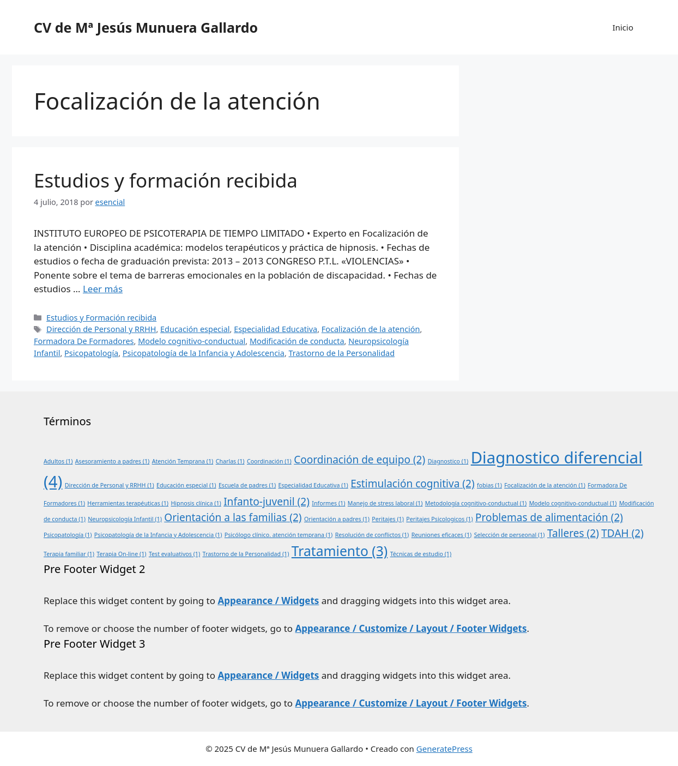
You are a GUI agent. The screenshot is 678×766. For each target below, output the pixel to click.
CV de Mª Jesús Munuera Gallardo (146, 27)
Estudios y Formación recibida (101, 317)
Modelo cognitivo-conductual (191, 341)
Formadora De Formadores (84, 341)
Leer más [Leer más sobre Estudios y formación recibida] (103, 288)
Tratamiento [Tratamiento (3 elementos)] (340, 551)
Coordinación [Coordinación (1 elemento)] (269, 461)
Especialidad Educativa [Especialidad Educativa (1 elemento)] (313, 485)
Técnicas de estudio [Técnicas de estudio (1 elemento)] (421, 554)
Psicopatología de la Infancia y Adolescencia (203, 353)
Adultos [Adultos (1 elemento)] (58, 461)
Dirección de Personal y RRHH (101, 329)
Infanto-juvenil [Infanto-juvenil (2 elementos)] (266, 501)
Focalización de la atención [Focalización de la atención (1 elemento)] (544, 485)
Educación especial (194, 329)
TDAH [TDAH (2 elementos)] (622, 533)
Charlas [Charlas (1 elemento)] (230, 461)
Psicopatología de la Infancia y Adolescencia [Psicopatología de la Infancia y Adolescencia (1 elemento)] (158, 535)
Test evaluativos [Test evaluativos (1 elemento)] (174, 554)
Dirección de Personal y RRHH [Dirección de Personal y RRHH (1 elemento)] (109, 485)
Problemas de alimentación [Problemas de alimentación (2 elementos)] (549, 517)
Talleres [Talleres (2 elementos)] (573, 533)
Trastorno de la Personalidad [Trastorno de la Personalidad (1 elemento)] (246, 554)
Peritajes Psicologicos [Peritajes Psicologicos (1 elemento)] (439, 519)
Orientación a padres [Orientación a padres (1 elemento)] (337, 519)
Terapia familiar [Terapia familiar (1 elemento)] (69, 554)
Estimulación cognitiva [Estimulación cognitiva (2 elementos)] (412, 484)
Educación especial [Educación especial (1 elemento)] (186, 485)
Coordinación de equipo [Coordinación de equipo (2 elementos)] (359, 460)
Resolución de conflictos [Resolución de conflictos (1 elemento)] (372, 535)
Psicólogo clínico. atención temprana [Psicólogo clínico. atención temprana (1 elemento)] (278, 535)
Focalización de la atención (371, 329)
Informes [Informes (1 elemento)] (328, 503)
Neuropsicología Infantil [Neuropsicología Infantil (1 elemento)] (125, 519)
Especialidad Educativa (275, 329)
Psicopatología (91, 353)
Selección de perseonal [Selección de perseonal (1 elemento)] (509, 535)
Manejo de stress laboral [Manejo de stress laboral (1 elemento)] (385, 503)
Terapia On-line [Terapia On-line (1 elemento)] (121, 554)
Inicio (623, 27)
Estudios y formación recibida (166, 180)
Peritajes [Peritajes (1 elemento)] (388, 519)
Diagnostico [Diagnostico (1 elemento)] (448, 461)
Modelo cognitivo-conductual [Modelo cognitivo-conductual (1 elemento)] (573, 503)
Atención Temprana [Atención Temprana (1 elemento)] (183, 461)
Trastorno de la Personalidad (342, 353)
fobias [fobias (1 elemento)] (489, 485)
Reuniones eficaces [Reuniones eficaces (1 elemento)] (441, 535)
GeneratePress (444, 748)
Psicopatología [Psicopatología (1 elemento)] (68, 535)
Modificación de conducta (297, 341)
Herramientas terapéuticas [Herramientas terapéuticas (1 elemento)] (127, 503)
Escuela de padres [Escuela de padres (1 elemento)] (247, 485)
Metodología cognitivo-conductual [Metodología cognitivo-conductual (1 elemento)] (475, 503)
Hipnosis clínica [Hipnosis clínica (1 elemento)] (196, 503)
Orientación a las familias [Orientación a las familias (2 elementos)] (232, 517)
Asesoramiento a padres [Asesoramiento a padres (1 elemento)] (112, 461)
